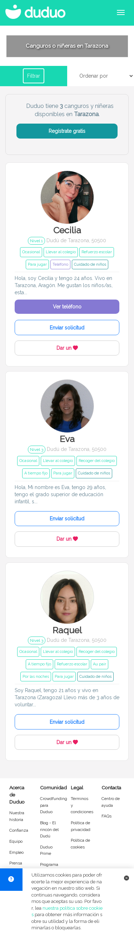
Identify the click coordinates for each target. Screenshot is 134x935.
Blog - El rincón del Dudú (49, 829)
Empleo (16, 852)
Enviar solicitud (67, 328)
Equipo (16, 841)
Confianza (18, 830)
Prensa (15, 863)
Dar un (67, 348)
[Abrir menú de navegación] (121, 12)
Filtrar (33, 76)
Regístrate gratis (67, 131)
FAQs (106, 816)
